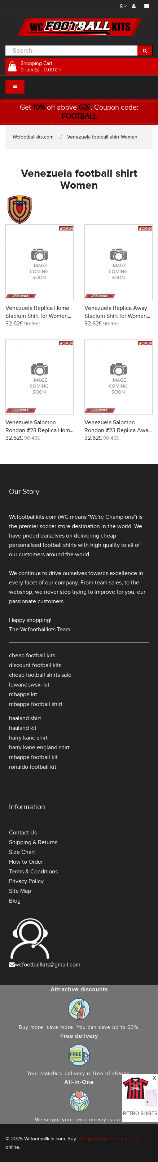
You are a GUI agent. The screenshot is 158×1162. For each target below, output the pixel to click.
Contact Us (23, 832)
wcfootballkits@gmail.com (47, 964)
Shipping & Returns (33, 842)
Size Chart (22, 852)
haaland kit (22, 728)
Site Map (20, 891)
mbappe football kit (33, 757)
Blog (15, 900)
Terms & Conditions (33, 871)
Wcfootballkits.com (33, 137)
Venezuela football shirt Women (102, 137)
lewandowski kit (29, 684)
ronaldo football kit (32, 767)
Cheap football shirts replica (109, 1139)
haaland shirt (25, 718)
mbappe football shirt (35, 704)
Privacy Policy (26, 881)
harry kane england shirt (39, 747)
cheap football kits (32, 655)
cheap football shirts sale (40, 675)
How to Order (26, 861)
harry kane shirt (28, 737)
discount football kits (35, 665)
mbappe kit (23, 694)
